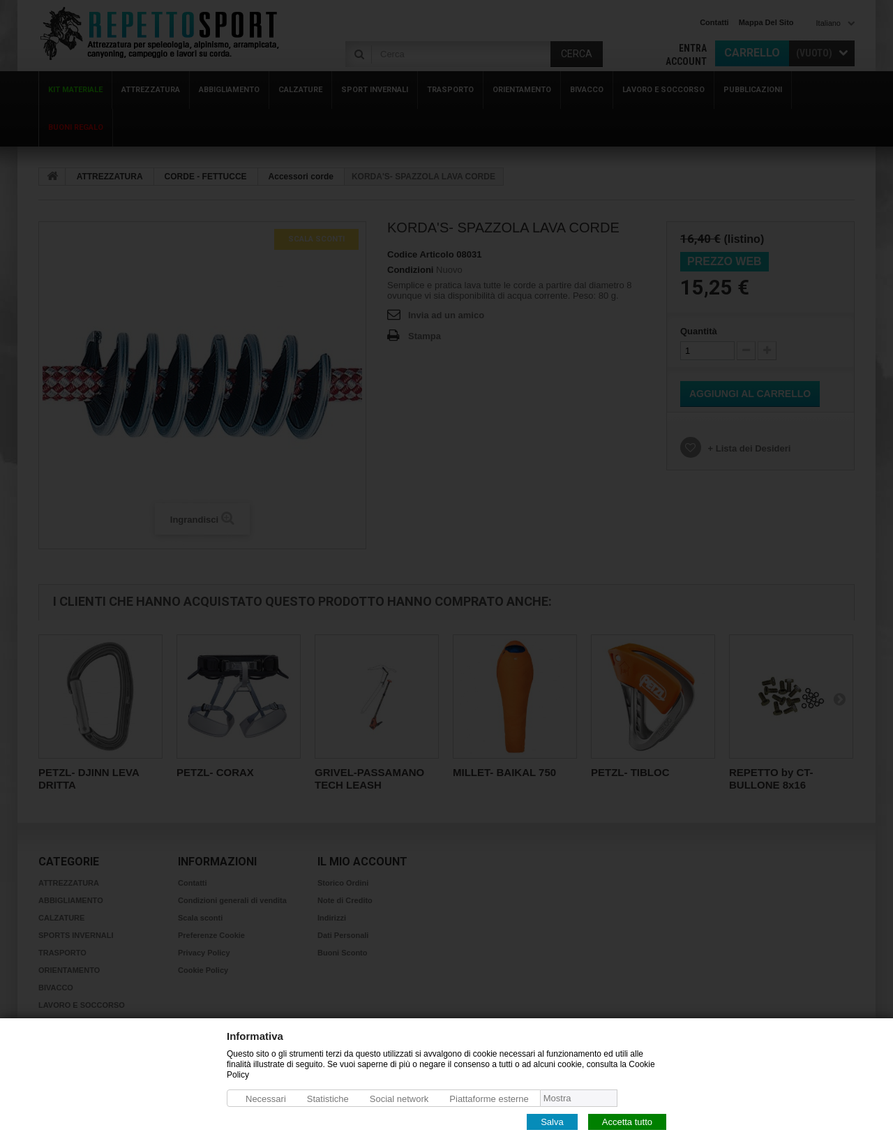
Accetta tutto (627, 1121)
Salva (552, 1121)
